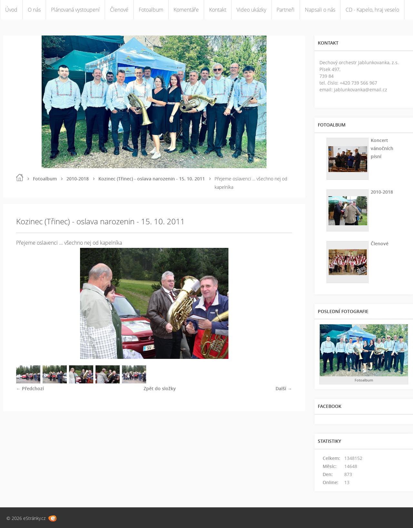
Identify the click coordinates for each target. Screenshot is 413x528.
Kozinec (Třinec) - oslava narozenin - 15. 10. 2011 (151, 179)
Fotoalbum (151, 9)
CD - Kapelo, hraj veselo (372, 9)
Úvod (11, 9)
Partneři (286, 9)
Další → (284, 388)
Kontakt (217, 9)
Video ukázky (251, 9)
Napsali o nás (320, 9)
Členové (119, 9)
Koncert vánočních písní (382, 148)
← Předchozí (30, 388)
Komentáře (186, 9)
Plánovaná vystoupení (75, 9)
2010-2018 (77, 179)
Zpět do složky (160, 388)
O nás (34, 9)
